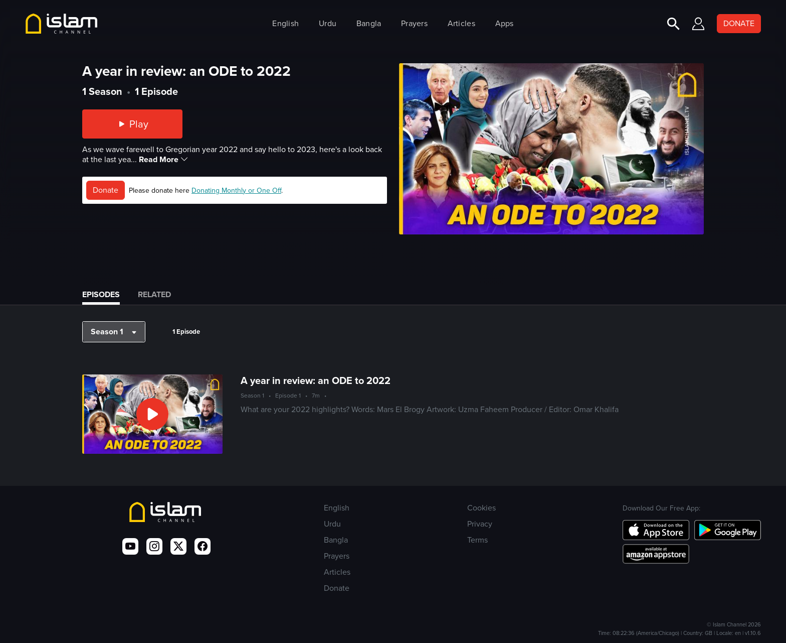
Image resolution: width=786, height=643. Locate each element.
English (285, 23)
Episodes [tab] (101, 294)
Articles (461, 23)
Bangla (368, 23)
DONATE (738, 23)
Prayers (414, 23)
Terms (477, 540)
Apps (504, 23)
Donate (105, 190)
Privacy (479, 524)
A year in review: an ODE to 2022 (315, 380)
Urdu (327, 23)
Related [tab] (154, 294)
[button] (114, 332)
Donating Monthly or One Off (236, 190)
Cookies (481, 507)
